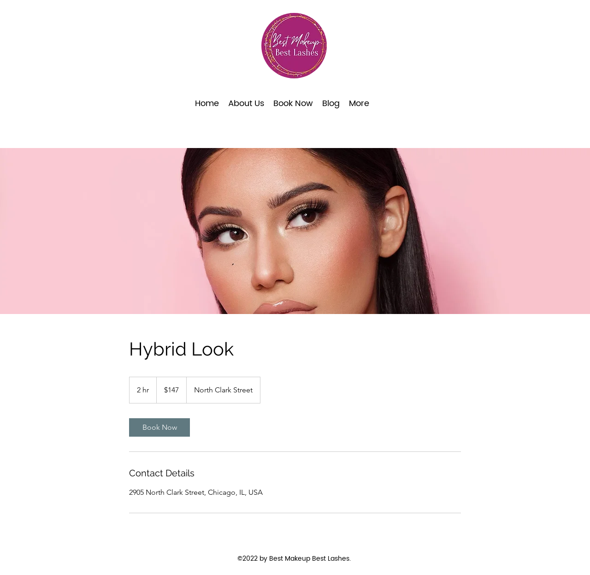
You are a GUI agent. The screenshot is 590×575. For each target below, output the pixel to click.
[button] (293, 103)
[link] (159, 427)
